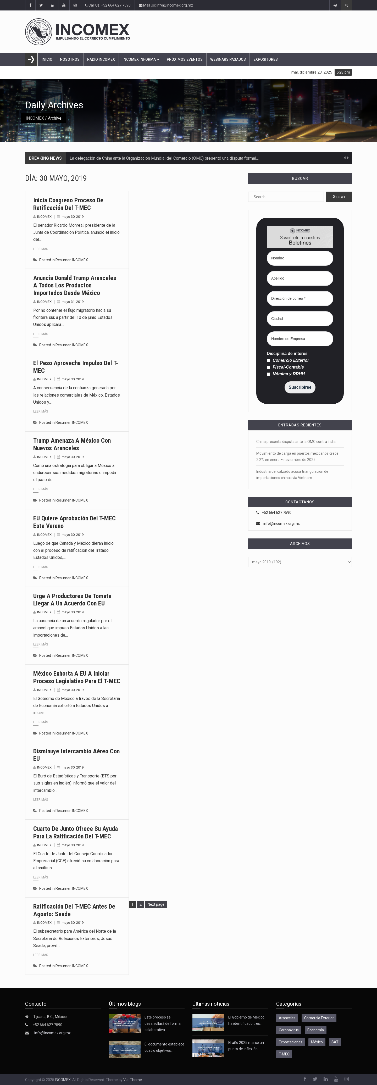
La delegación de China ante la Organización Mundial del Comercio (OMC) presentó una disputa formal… (164, 158)
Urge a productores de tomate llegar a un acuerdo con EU (72, 599)
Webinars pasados (228, 59)
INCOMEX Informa (141, 59)
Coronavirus (289, 1030)
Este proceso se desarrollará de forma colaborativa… (163, 1023)
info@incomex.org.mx (281, 523)
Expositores (265, 59)
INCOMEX (35, 118)
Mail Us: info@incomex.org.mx (166, 5)
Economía (315, 1030)
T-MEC (284, 1054)
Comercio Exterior (288, 360)
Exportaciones (290, 1042)
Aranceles (287, 1018)
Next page (156, 904)
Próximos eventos (185, 59)
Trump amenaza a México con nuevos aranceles (72, 444)
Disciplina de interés (287, 354)
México (317, 1042)
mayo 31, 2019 (73, 302)
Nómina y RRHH (286, 374)
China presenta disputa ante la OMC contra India (296, 441)
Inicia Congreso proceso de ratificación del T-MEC (68, 204)
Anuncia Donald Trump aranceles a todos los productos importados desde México (74, 285)
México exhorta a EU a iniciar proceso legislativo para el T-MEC (76, 677)
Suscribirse (300, 387)
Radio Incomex (101, 59)
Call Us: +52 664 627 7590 (108, 5)
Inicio (47, 59)
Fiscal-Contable (285, 367)
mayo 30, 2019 (73, 217)
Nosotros (70, 59)
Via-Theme (132, 1080)
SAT (335, 1042)
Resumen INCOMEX (72, 260)
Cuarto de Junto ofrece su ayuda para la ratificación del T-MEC (75, 832)
